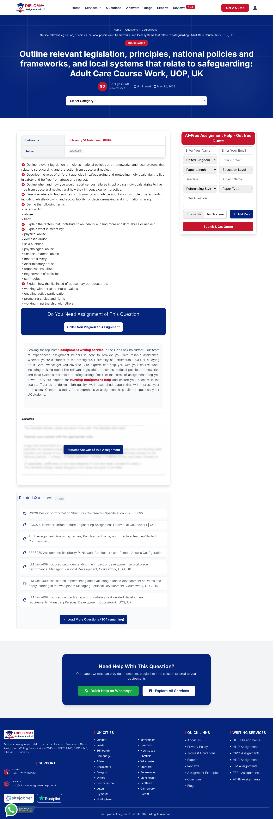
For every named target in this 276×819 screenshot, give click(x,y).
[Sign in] (255, 8)
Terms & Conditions (200, 753)
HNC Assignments (244, 760)
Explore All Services (169, 691)
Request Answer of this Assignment (93, 450)
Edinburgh (102, 750)
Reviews (179, 8)
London (100, 739)
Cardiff (143, 794)
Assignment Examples (202, 773)
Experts (163, 8)
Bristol (99, 761)
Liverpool (145, 745)
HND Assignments (244, 747)
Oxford (100, 777)
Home (76, 8)
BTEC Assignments (245, 740)
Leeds (99, 745)
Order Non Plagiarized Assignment (93, 327)
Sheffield (144, 756)
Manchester (147, 777)
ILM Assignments (243, 766)
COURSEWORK (136, 42)
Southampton (104, 783)
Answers (132, 8)
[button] (93, 7)
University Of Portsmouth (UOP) (90, 140)
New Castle (146, 750)
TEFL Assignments (245, 773)
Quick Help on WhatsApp (108, 691)
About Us (193, 740)
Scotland (145, 783)
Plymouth (101, 794)
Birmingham (146, 739)
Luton (99, 788)
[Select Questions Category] (136, 100)
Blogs (148, 8)
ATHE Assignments (245, 779)
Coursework (149, 29)
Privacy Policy (196, 747)
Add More (241, 214)
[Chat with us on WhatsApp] (20, 810)
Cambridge (102, 756)
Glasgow (100, 772)
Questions (113, 8)
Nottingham (103, 799)
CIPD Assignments (245, 753)
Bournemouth (147, 772)
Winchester (146, 761)
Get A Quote (235, 8)
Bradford (145, 766)
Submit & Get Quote (218, 227)
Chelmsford (102, 766)
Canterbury (146, 788)
